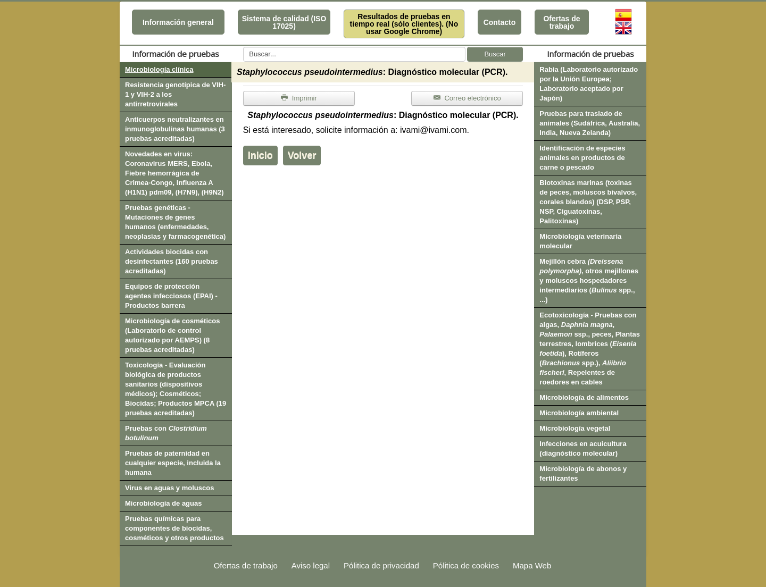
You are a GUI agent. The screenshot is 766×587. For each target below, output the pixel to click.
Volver (302, 155)
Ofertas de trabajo (561, 22)
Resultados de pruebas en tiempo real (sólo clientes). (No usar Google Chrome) (404, 24)
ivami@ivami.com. (434, 130)
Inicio (260, 155)
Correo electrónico (467, 98)
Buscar (494, 54)
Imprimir (299, 98)
